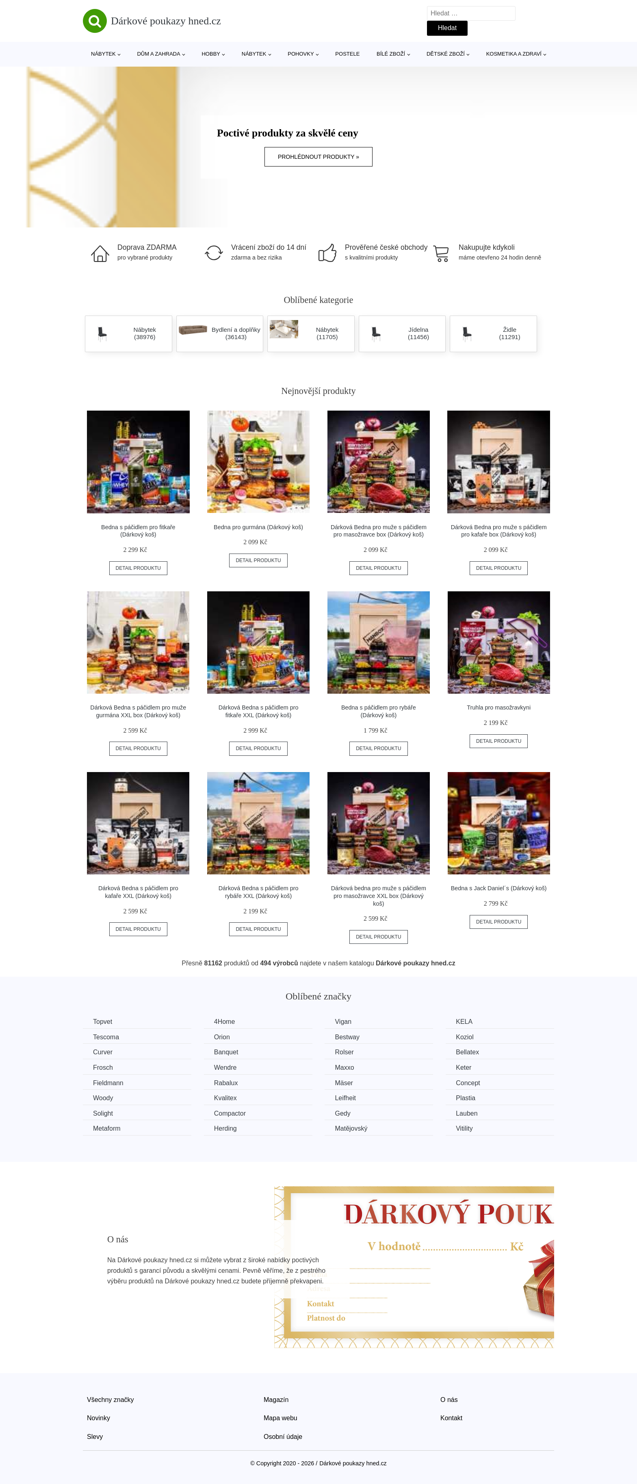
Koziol (465, 1037)
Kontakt (451, 1418)
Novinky (98, 1418)
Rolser (344, 1052)
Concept (468, 1082)
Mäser (344, 1082)
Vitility (464, 1128)
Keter (463, 1067)
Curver (103, 1052)
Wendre (225, 1067)
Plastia (465, 1098)
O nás (449, 1399)
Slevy (95, 1436)
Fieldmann (108, 1082)
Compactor (230, 1113)
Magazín (276, 1399)
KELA (464, 1021)
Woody (103, 1098)
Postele (347, 54)
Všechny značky (110, 1399)
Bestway (347, 1037)
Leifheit (345, 1098)
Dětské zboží (446, 54)
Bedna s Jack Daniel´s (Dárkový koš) (499, 888)
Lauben (466, 1113)
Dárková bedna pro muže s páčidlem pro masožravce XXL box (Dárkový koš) (378, 895)
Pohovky (301, 54)
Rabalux (226, 1082)
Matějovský (351, 1128)
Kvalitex (225, 1098)
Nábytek (103, 54)
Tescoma (106, 1037)
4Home (224, 1021)
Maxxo (344, 1067)
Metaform (107, 1128)
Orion (222, 1037)
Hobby (211, 54)
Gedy (342, 1113)
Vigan (343, 1021)
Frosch (103, 1067)
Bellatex (467, 1052)
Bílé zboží (391, 54)
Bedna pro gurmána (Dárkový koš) (258, 527)
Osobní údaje (283, 1436)
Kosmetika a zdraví (514, 54)
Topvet (102, 1021)
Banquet (226, 1052)
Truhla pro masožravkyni (499, 707)
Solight (103, 1113)
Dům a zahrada (158, 54)
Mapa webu (280, 1418)
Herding (225, 1128)
